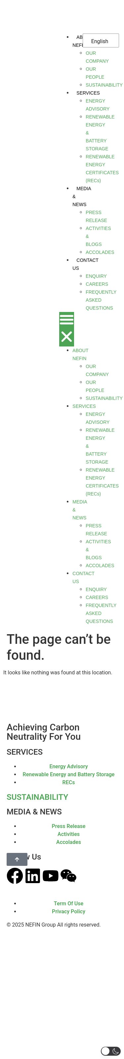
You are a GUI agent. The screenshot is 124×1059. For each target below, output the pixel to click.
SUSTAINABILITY (37, 797)
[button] (66, 329)
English (99, 41)
